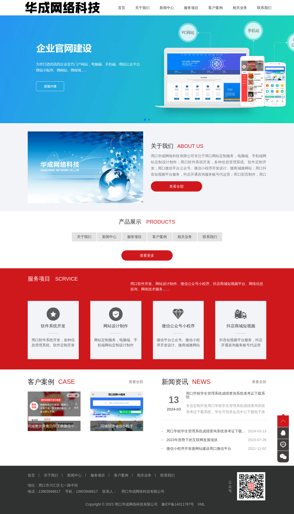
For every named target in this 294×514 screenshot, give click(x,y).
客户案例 (159, 237)
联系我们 (210, 237)
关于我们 (84, 237)
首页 (31, 475)
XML (201, 504)
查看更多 (147, 255)
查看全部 (176, 186)
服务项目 (134, 237)
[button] (145, 120)
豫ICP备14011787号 (177, 504)
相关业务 (185, 237)
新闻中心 (109, 237)
